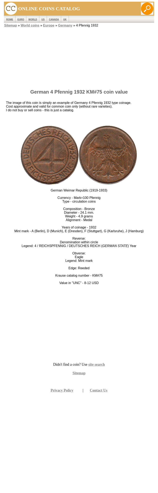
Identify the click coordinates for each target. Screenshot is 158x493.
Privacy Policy (62, 390)
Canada (54, 19)
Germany (65, 25)
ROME (9, 19)
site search (96, 364)
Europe (48, 25)
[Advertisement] (79, 57)
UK (64, 19)
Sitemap (10, 25)
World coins (30, 25)
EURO (20, 19)
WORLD (32, 19)
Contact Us (99, 390)
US (43, 19)
